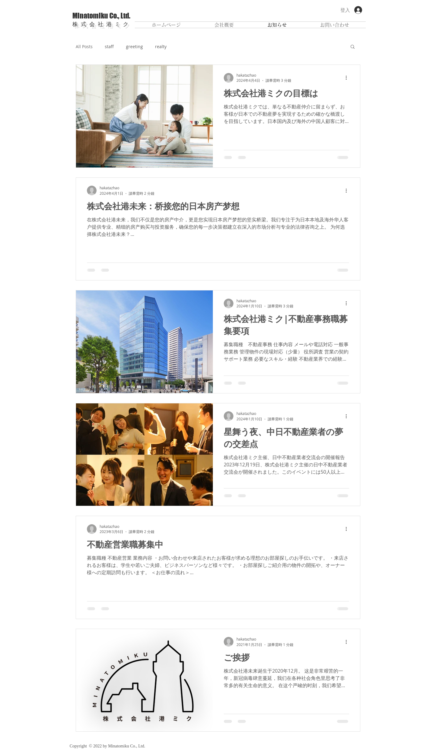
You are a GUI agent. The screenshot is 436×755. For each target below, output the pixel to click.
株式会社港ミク (101, 24)
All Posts (84, 46)
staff (109, 46)
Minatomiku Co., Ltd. (101, 15)
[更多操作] (348, 77)
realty (161, 46)
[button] (352, 47)
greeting (134, 46)
